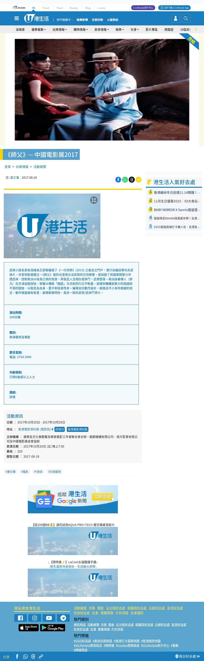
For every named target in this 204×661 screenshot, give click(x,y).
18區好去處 (188, 29)
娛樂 (119, 29)
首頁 (8, 166)
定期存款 (97, 19)
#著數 (174, 645)
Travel (45, 8)
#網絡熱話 (80, 649)
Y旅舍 (39, 472)
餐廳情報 (107, 612)
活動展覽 (39, 166)
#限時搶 (109, 645)
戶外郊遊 (122, 612)
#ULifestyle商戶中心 (155, 645)
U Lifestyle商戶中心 (143, 7)
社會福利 (137, 612)
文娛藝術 (55, 472)
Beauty (74, 8)
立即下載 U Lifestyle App (176, 7)
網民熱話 (80, 624)
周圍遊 (168, 29)
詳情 (12, 396)
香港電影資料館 (77, 429)
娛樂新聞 (82, 19)
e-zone (101, 8)
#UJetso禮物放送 (127, 645)
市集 (92, 608)
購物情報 (80, 29)
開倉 (100, 608)
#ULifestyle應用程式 (88, 645)
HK (33, 8)
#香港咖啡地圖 (151, 640)
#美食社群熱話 (102, 640)
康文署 (14, 177)
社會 (134, 29)
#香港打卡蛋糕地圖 (126, 640)
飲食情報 (101, 29)
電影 (25, 472)
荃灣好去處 (175, 608)
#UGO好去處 (82, 640)
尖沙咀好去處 (115, 608)
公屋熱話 (112, 19)
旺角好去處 (82, 612)
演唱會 (20, 29)
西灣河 (59, 429)
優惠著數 (38, 29)
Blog (87, 8)
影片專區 (152, 29)
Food (59, 8)
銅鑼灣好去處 (137, 608)
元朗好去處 (157, 608)
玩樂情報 (59, 29)
